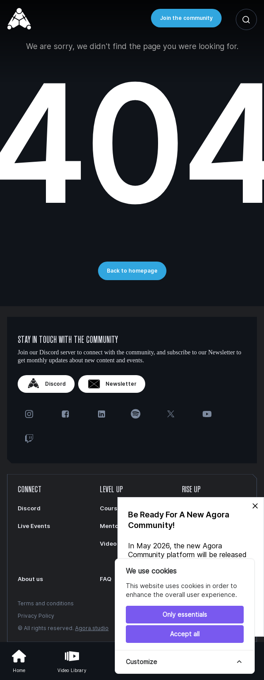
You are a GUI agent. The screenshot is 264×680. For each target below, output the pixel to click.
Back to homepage (132, 270)
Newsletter (111, 384)
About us (30, 578)
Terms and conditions (46, 603)
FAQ (105, 578)
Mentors (112, 525)
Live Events (34, 525)
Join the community (186, 18)
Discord (46, 384)
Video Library (72, 660)
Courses (112, 508)
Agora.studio (92, 628)
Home (19, 660)
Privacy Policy (36, 615)
